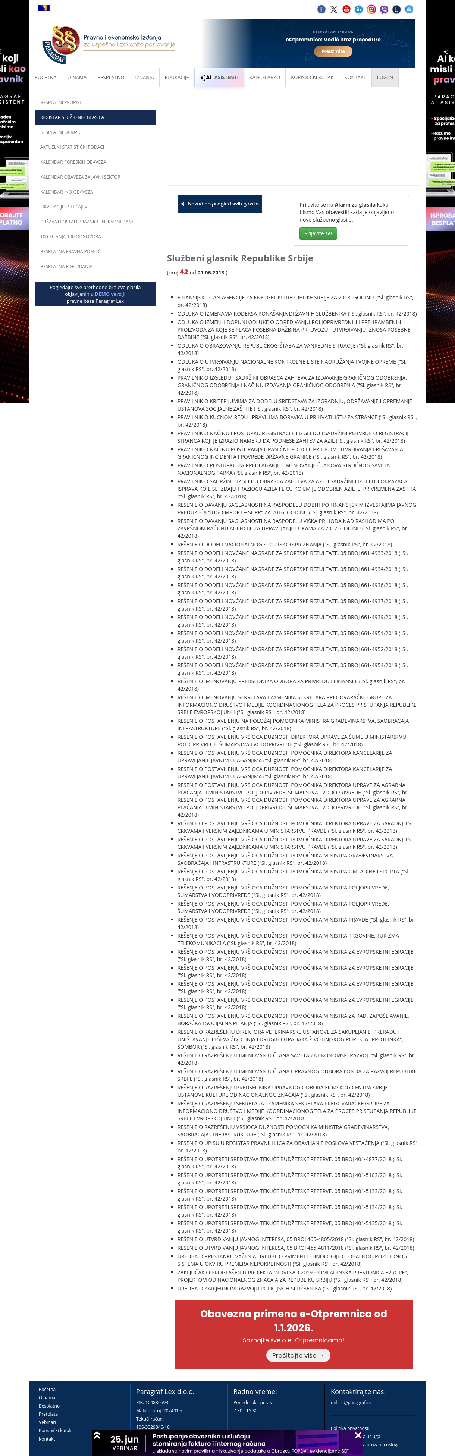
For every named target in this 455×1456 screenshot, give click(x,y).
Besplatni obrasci (61, 132)
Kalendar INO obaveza (66, 192)
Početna (46, 77)
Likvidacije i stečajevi (64, 207)
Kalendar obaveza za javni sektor (80, 177)
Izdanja (144, 77)
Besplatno (111, 77)
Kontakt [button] (355, 77)
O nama (77, 77)
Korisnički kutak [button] (312, 77)
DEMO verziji (110, 294)
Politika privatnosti (350, 1428)
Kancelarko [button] (265, 77)
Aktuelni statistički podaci (72, 147)
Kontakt (47, 1439)
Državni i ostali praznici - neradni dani (86, 222)
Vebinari (47, 1422)
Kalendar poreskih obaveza (73, 162)
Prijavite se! (318, 233)
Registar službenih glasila (72, 117)
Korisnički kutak (55, 1430)
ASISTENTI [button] (219, 77)
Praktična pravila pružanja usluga (365, 1444)
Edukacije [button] (177, 77)
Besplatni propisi (60, 102)
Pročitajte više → (298, 1355)
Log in (385, 77)
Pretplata (48, 1414)
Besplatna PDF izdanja (66, 266)
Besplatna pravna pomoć (70, 251)
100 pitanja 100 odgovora (70, 236)
